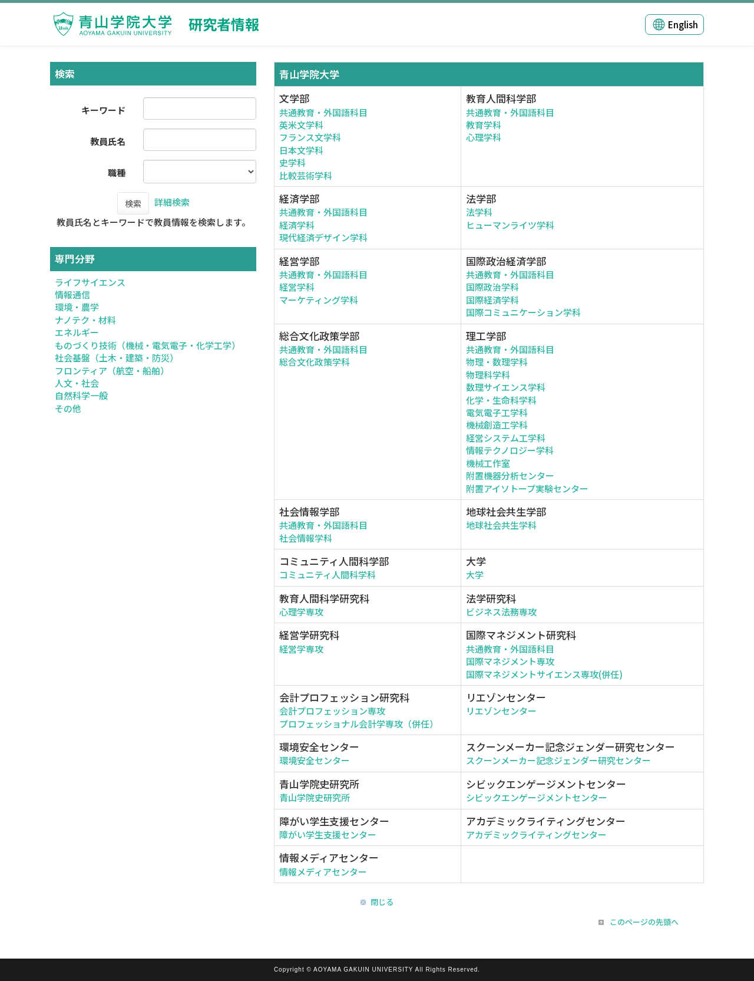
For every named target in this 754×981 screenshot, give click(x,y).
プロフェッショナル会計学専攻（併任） (358, 723)
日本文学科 (301, 150)
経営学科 (297, 287)
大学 (475, 574)
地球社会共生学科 (501, 525)
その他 (68, 408)
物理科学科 (488, 374)
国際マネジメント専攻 (510, 661)
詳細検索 (172, 202)
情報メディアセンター (323, 871)
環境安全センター (314, 760)
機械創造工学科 (497, 425)
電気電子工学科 (497, 412)
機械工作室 (488, 463)
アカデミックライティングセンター (536, 834)
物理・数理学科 (497, 361)
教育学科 (483, 124)
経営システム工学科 (505, 438)
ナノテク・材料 (85, 320)
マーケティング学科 (318, 300)
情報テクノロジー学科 (510, 450)
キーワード (103, 110)
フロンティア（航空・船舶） (112, 370)
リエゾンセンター (501, 711)
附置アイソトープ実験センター (527, 488)
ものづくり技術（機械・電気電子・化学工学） (147, 345)
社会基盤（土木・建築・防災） (116, 357)
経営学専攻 (301, 649)
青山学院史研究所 (314, 797)
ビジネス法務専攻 (501, 611)
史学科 (292, 162)
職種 (116, 172)
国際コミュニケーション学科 (523, 312)
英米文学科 (301, 124)
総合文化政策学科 (314, 361)
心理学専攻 (301, 611)
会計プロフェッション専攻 (332, 711)
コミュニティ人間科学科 (327, 574)
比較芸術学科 (305, 175)
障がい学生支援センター (327, 834)
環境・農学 (77, 307)
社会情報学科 (305, 538)
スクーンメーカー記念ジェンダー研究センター (558, 760)
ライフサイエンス (90, 282)
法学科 (479, 212)
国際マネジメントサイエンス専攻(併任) (544, 674)
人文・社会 (77, 383)
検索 (133, 203)
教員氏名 (107, 141)
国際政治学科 (492, 287)
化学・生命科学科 (501, 400)
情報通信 (72, 294)
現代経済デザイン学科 (323, 237)
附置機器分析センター (510, 475)
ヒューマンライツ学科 (510, 225)
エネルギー (77, 332)
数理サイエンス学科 (505, 387)
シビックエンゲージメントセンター (536, 797)
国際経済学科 (492, 300)
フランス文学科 (310, 137)
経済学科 (297, 225)
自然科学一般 (81, 395)
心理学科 (483, 137)
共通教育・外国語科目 (323, 112)
